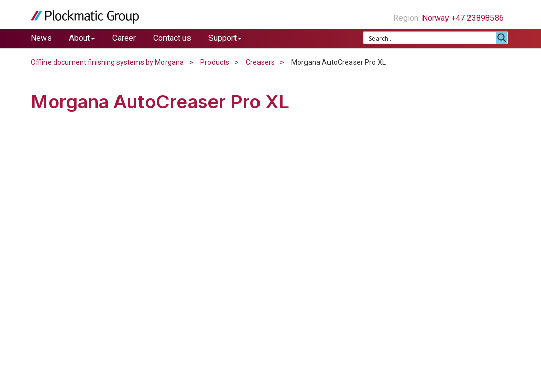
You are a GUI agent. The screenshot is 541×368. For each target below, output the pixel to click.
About (82, 38)
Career (124, 38)
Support (225, 38)
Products (214, 62)
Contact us (172, 38)
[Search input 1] (430, 37)
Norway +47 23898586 (466, 18)
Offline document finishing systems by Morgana (107, 62)
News (41, 38)
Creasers (260, 62)
